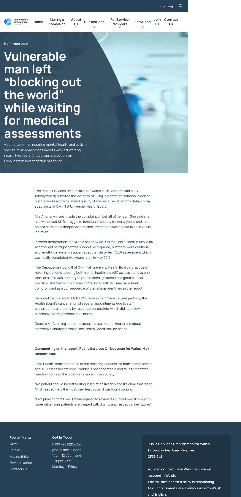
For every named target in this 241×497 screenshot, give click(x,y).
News (14, 408)
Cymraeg (213, 6)
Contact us (216, 21)
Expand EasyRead (180, 27)
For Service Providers (152, 21)
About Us (100, 21)
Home (50, 22)
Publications (121, 22)
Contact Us (19, 433)
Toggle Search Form (228, 6)
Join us (197, 21)
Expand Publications (121, 27)
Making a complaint (73, 21)
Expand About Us (100, 27)
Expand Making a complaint (74, 27)
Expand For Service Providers (152, 27)
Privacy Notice (21, 427)
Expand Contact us (216, 27)
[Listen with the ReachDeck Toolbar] (199, 5)
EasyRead (180, 22)
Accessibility (20, 421)
